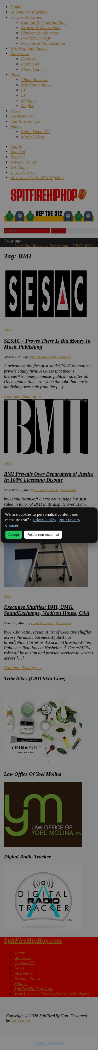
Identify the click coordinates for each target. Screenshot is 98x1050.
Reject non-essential (43, 535)
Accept (13, 535)
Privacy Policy (44, 519)
